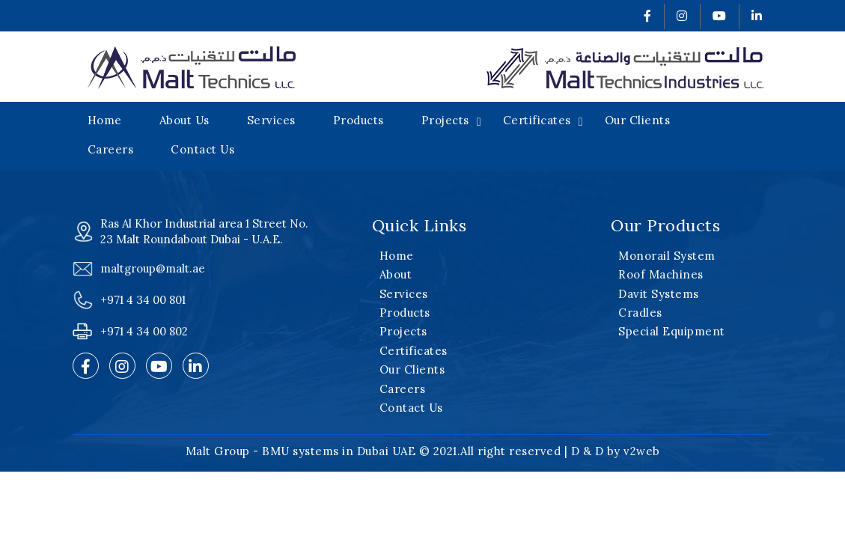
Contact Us (202, 149)
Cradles (640, 312)
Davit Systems (658, 294)
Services (271, 120)
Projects (445, 120)
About (395, 274)
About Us (184, 120)
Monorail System (667, 256)
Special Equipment (671, 331)
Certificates (537, 120)
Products (358, 120)
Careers (111, 149)
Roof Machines (661, 274)
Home (105, 120)
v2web (641, 451)
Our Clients (638, 120)
